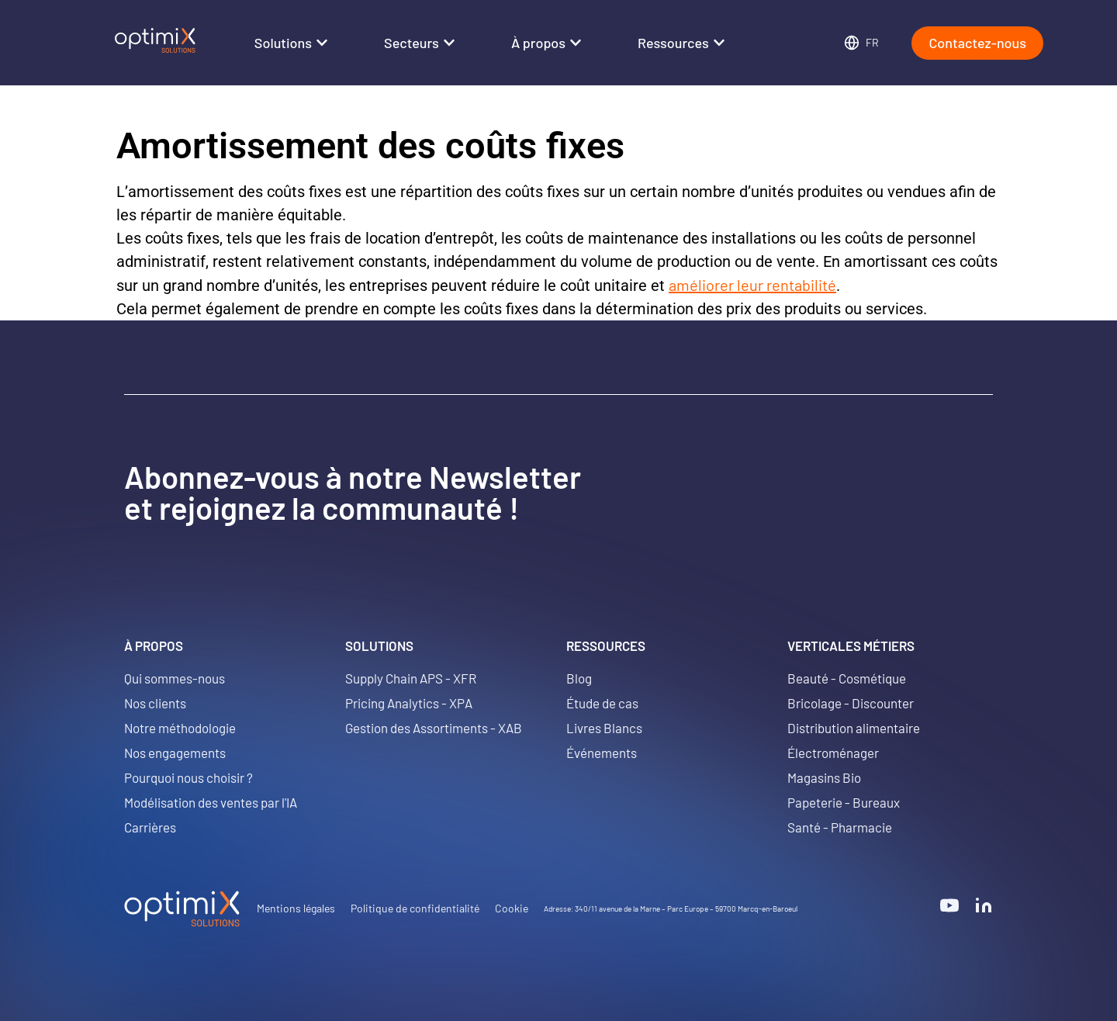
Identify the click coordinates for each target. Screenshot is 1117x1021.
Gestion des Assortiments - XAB (433, 727)
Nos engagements (175, 752)
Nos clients (155, 703)
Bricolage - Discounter (850, 703)
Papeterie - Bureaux (843, 802)
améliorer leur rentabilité (752, 284)
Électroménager (833, 752)
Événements (601, 752)
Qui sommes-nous (174, 678)
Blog (579, 678)
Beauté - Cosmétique (846, 678)
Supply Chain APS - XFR (410, 678)
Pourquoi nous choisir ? (188, 777)
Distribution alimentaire (853, 727)
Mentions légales (296, 908)
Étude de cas (602, 703)
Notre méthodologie (180, 727)
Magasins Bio (824, 777)
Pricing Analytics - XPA (408, 703)
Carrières (150, 827)
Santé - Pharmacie (839, 827)
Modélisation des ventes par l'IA (210, 802)
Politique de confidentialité (415, 908)
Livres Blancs (604, 727)
